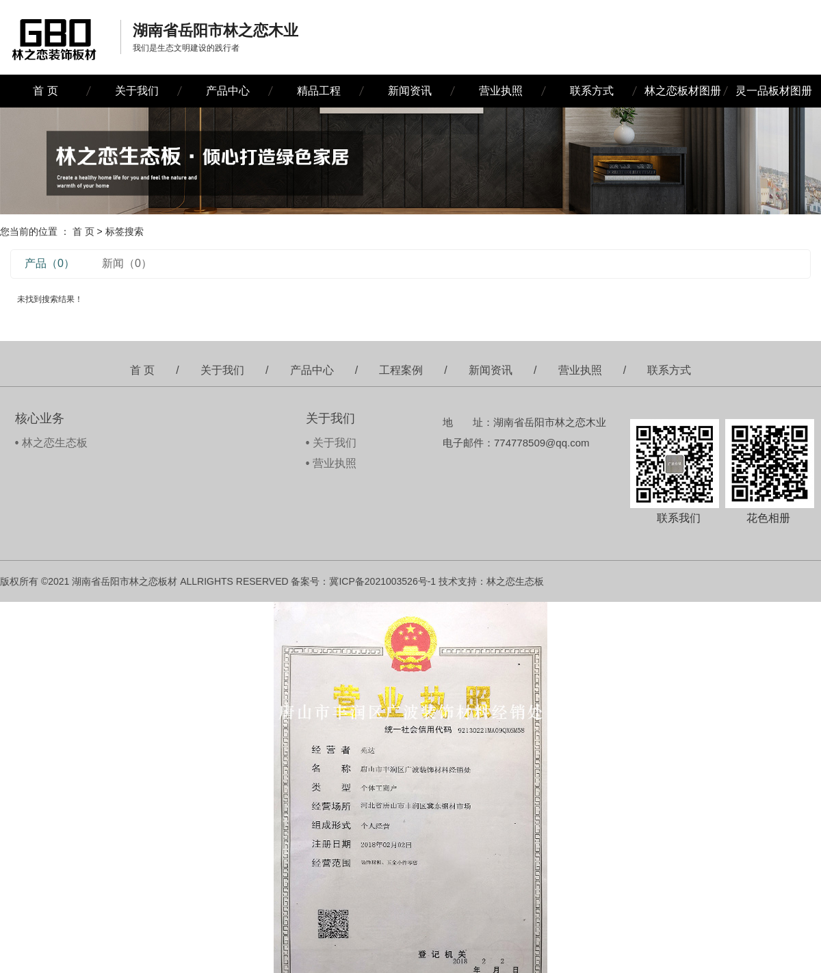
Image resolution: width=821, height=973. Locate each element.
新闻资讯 (410, 91)
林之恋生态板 (55, 442)
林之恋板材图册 (682, 91)
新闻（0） (127, 263)
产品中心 (228, 91)
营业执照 (501, 91)
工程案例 (401, 370)
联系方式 (592, 91)
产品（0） (50, 263)
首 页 (45, 91)
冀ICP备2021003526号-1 (382, 581)
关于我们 (137, 91)
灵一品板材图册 (773, 91)
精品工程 (319, 91)
